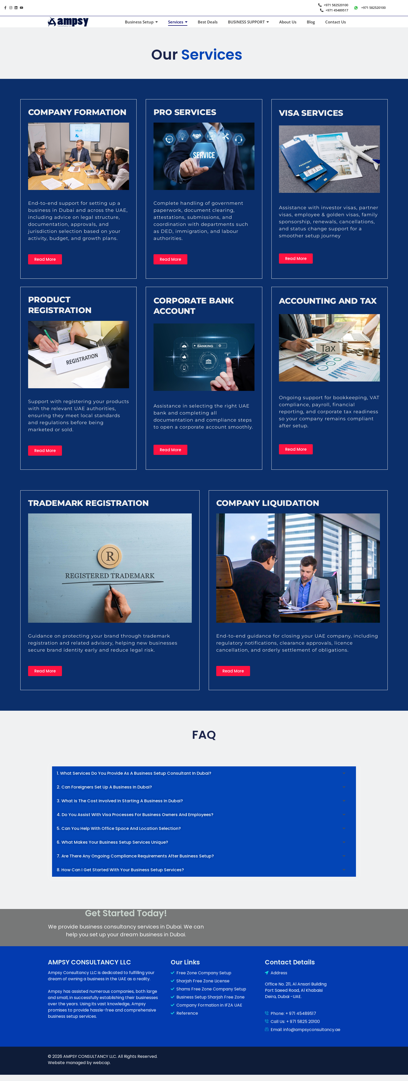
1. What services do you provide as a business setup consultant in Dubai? (134, 773)
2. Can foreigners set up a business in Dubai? (104, 787)
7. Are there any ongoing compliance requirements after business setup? (135, 856)
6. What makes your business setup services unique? (112, 842)
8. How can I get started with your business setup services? (120, 870)
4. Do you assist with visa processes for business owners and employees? (135, 815)
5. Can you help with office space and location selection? (119, 828)
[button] (204, 773)
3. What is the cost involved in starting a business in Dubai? (120, 801)
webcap (101, 1063)
